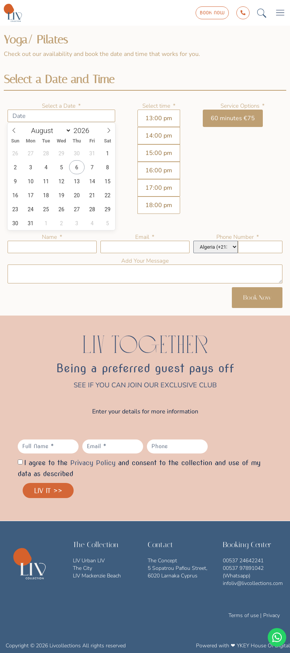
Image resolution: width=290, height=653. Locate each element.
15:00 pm (158, 153)
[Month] (49, 130)
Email (143, 237)
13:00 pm (158, 118)
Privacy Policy (93, 463)
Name (50, 237)
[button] (261, 13)
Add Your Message (145, 261)
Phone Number (235, 237)
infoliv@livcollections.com (253, 583)
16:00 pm (158, 170)
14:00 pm (158, 136)
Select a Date (59, 106)
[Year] (86, 130)
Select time (157, 106)
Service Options (241, 106)
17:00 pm (158, 188)
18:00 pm (158, 205)
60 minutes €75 (233, 118)
